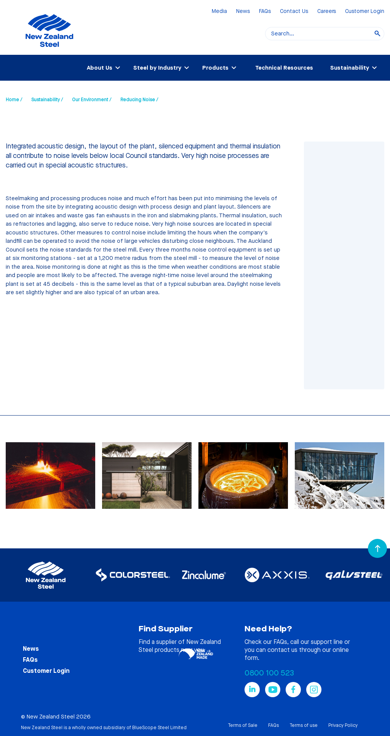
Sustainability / (47, 100)
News (243, 11)
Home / (14, 100)
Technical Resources (284, 68)
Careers (326, 11)
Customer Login (364, 11)
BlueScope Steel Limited (159, 728)
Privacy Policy (343, 725)
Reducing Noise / (139, 100)
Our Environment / (91, 100)
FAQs (265, 11)
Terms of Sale (242, 725)
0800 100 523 (269, 673)
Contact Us (294, 11)
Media (219, 11)
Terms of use (303, 725)
